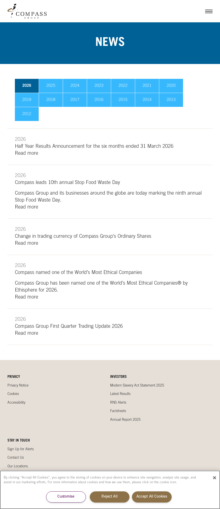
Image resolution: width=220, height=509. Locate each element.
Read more (26, 153)
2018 (50, 100)
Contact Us (15, 458)
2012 (26, 114)
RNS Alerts (118, 403)
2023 (98, 86)
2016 (98, 100)
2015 (123, 100)
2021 (147, 86)
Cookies (13, 394)
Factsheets (118, 411)
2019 (26, 100)
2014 (147, 100)
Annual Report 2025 (125, 420)
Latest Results (120, 394)
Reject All (109, 497)
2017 (74, 100)
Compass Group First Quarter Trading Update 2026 (69, 326)
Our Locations (17, 466)
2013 (171, 100)
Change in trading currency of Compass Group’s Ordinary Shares (83, 236)
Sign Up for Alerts (20, 449)
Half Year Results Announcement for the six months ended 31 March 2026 (94, 146)
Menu (205, 11)
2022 (123, 86)
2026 (26, 86)
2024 (74, 86)
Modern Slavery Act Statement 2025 (137, 386)
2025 (50, 86)
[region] (110, 490)
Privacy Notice (18, 386)
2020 (171, 86)
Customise (65, 497)
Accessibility (16, 403)
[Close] (214, 477)
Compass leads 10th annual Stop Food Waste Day (67, 182)
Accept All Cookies (151, 497)
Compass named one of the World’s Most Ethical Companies (78, 272)
